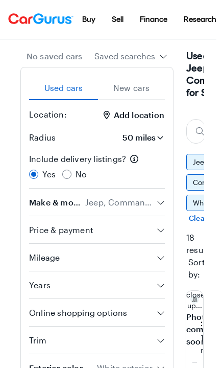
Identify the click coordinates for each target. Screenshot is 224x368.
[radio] (33, 174)
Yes (49, 174)
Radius (42, 137)
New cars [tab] (131, 88)
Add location (134, 115)
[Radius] (140, 137)
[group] (195, 187)
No (81, 174)
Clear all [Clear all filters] (203, 218)
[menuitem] (89, 19)
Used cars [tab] (63, 88)
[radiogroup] (97, 166)
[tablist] (97, 88)
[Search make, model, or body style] (196, 131)
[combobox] (131, 56)
